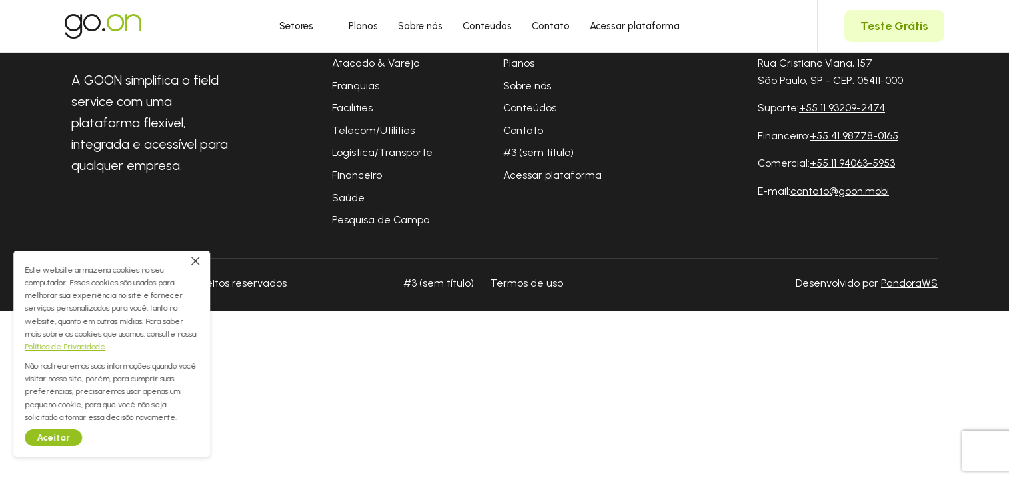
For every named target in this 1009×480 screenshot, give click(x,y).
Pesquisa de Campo (380, 219)
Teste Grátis (894, 26)
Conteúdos (487, 26)
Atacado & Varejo (375, 63)
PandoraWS (909, 283)
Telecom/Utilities (373, 130)
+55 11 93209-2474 (842, 107)
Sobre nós (420, 26)
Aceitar (68, 437)
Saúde (348, 197)
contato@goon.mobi (839, 191)
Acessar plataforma (635, 26)
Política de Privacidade (80, 346)
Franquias (355, 85)
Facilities (352, 107)
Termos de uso (526, 283)
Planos (363, 26)
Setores (304, 26)
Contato (551, 26)
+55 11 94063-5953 (852, 163)
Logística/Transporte (382, 152)
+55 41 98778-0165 (854, 135)
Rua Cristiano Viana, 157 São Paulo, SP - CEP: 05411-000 (830, 72)
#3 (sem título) (538, 152)
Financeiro (357, 175)
